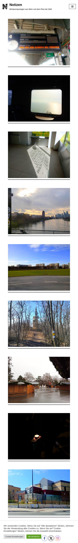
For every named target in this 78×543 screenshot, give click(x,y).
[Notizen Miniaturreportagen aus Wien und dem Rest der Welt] (27, 6)
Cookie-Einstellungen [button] (14, 536)
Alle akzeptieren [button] (34, 536)
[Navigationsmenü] (72, 6)
